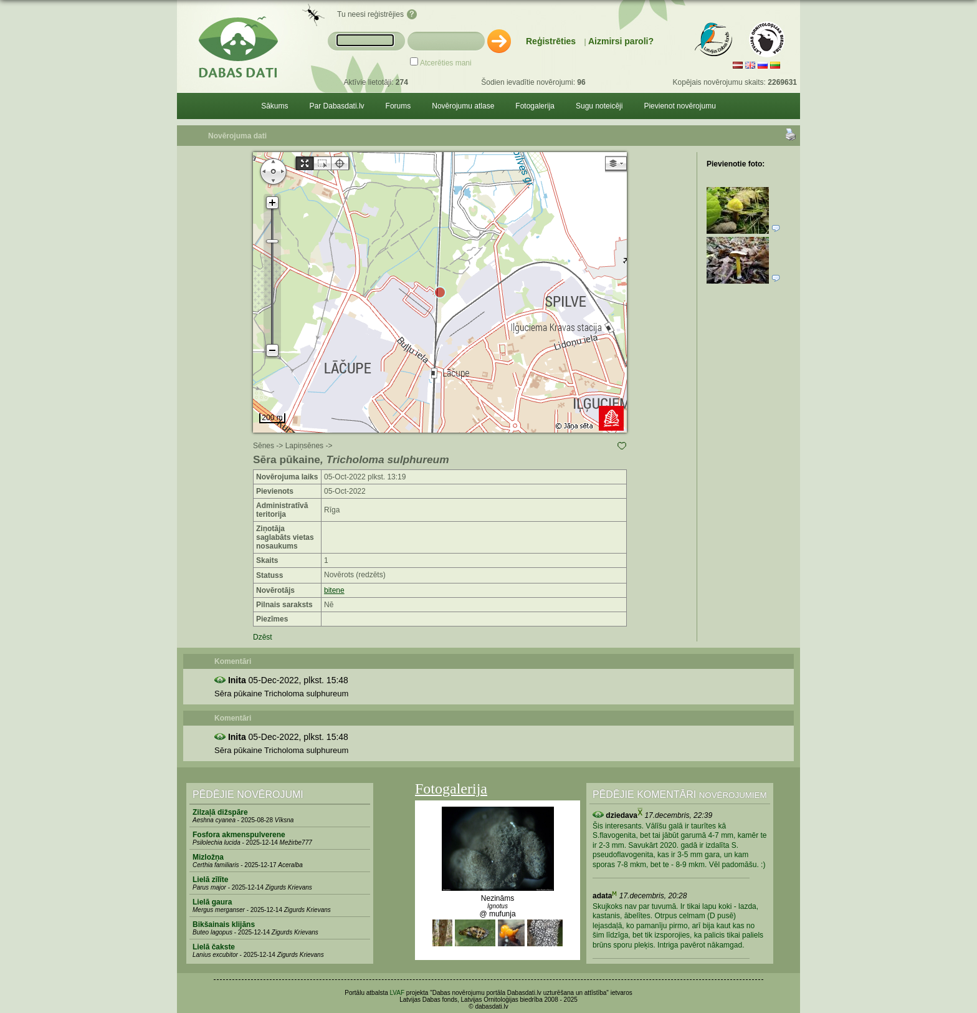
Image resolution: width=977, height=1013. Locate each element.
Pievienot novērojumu (679, 106)
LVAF (397, 992)
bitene (334, 590)
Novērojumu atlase (463, 106)
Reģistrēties (551, 41)
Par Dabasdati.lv (337, 106)
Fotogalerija (535, 106)
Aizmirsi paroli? (621, 41)
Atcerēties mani (446, 63)
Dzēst (262, 637)
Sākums (274, 106)
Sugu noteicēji (599, 106)
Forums (398, 106)
